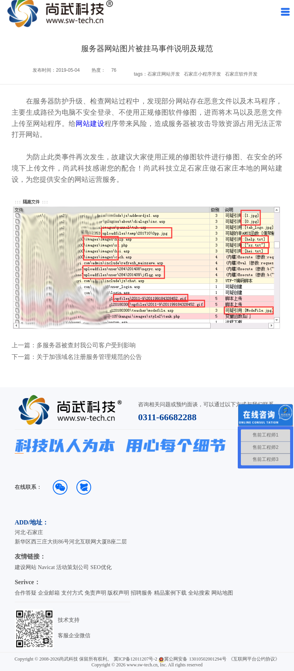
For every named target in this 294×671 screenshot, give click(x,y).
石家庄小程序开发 (202, 74)
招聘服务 (141, 593)
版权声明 (118, 593)
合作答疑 (25, 593)
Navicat (46, 567)
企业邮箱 (49, 593)
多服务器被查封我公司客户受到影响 (86, 345)
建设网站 (25, 567)
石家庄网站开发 (163, 74)
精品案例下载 (170, 593)
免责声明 (95, 593)
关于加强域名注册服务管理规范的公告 (89, 357)
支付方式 (72, 593)
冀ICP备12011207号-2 (135, 659)
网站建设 (90, 124)
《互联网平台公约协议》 (254, 659)
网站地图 (222, 593)
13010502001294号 (208, 659)
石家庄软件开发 (241, 74)
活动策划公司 (72, 567)
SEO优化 (100, 567)
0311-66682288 (167, 417)
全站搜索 (199, 593)
